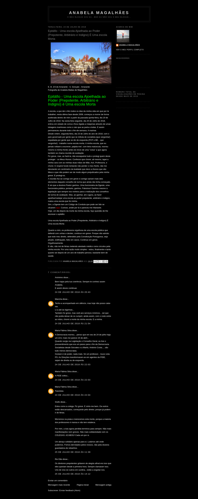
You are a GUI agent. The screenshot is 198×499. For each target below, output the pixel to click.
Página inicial (83, 485)
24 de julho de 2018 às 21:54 (72, 323)
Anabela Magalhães (99, 12)
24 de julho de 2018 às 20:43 (72, 292)
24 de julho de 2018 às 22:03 (72, 364)
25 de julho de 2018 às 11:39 (72, 452)
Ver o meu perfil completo (130, 50)
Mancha (58, 299)
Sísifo (57, 402)
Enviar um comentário (57, 480)
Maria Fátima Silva (63, 330)
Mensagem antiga (103, 485)
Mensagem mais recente (59, 485)
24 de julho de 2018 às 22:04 (72, 395)
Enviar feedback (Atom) (69, 490)
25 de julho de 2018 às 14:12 (72, 474)
